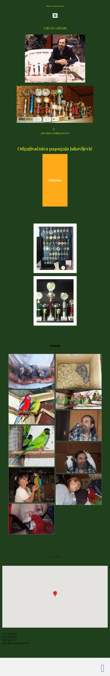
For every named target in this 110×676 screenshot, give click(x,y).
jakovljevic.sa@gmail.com (15, 643)
